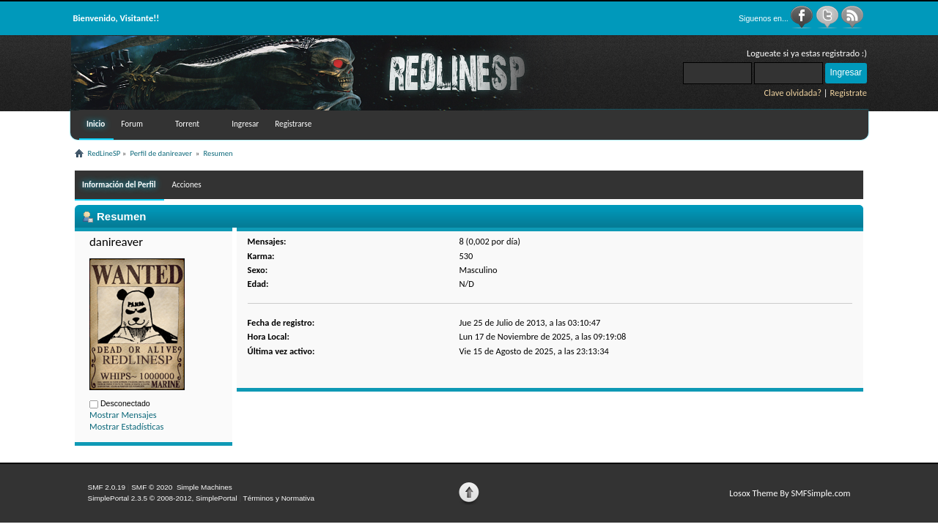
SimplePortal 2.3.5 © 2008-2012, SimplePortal (162, 498)
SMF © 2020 (151, 487)
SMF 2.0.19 (107, 487)
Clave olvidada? (792, 92)
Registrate (848, 92)
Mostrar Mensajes (123, 414)
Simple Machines (204, 487)
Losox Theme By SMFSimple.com (789, 492)
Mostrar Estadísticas (126, 426)
